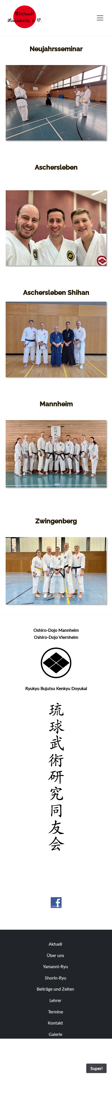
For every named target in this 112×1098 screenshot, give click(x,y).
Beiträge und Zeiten (55, 988)
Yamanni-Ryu (55, 966)
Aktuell (55, 943)
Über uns (55, 955)
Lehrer (55, 1000)
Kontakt (55, 1022)
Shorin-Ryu (55, 977)
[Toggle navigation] (100, 17)
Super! (96, 1068)
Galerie (55, 1034)
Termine (55, 1011)
